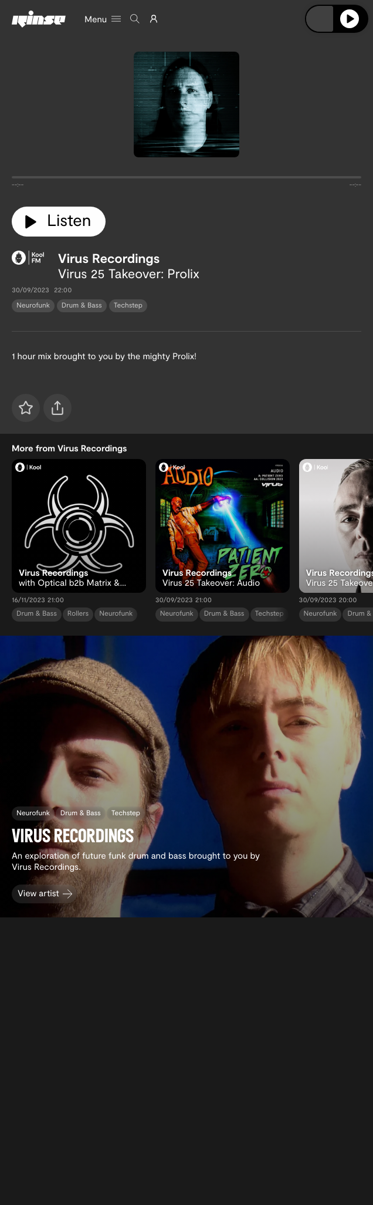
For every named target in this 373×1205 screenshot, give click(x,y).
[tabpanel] (186, 179)
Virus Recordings (109, 258)
